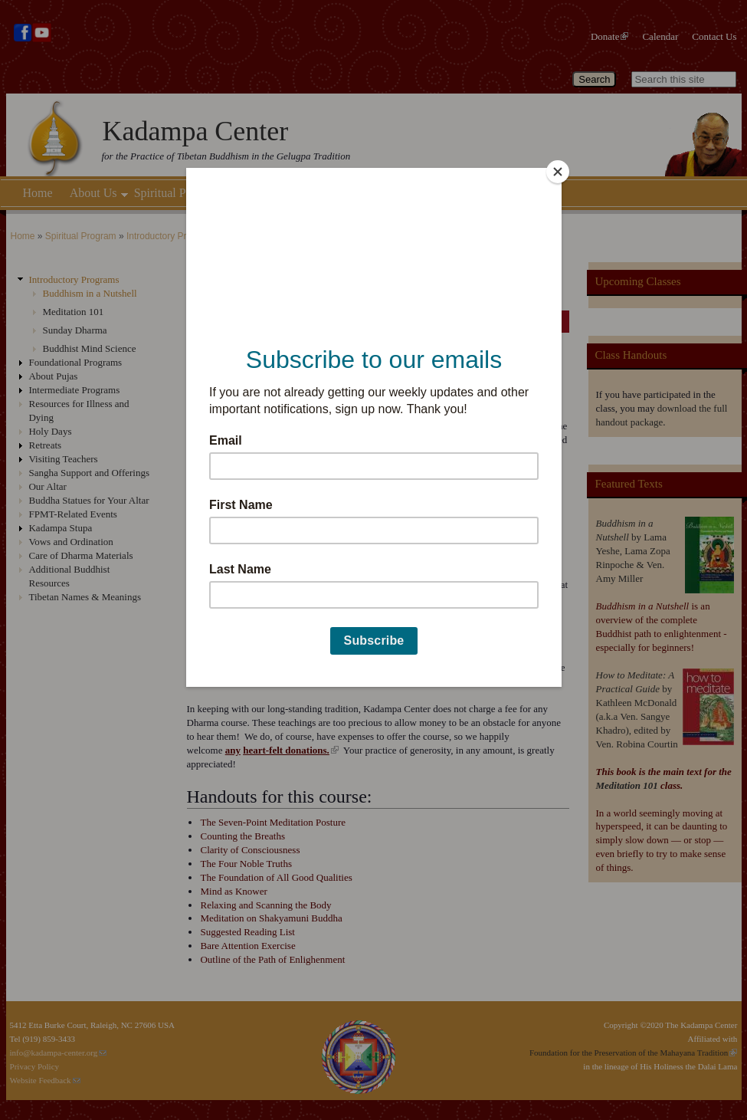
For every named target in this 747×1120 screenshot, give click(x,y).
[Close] (557, 171)
